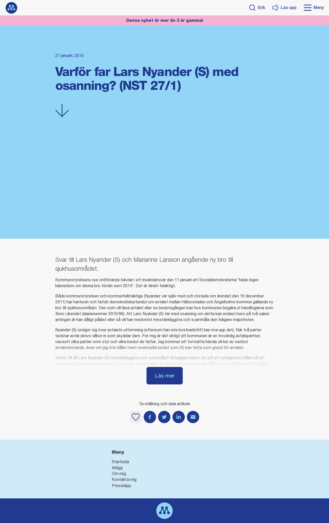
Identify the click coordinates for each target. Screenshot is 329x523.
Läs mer (165, 376)
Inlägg (117, 467)
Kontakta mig (124, 479)
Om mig (119, 473)
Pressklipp (121, 485)
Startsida (120, 461)
